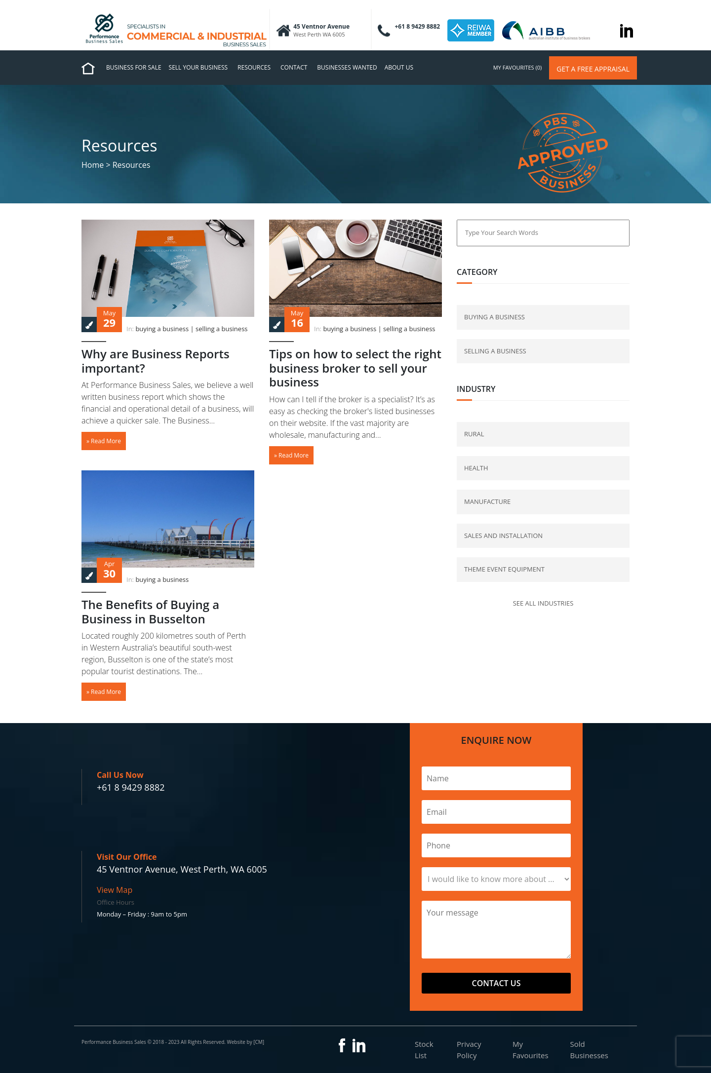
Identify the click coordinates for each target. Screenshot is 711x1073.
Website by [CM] (245, 1041)
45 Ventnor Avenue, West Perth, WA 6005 (182, 869)
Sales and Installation (503, 535)
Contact (293, 67)
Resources (254, 67)
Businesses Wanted (347, 67)
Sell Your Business (198, 67)
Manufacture (487, 501)
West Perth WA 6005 (319, 34)
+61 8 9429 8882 (131, 787)
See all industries (543, 603)
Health (476, 467)
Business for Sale (133, 67)
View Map (114, 889)
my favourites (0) (517, 67)
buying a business (162, 328)
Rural (474, 433)
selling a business (221, 328)
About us (399, 67)
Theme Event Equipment (504, 569)
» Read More (103, 441)
